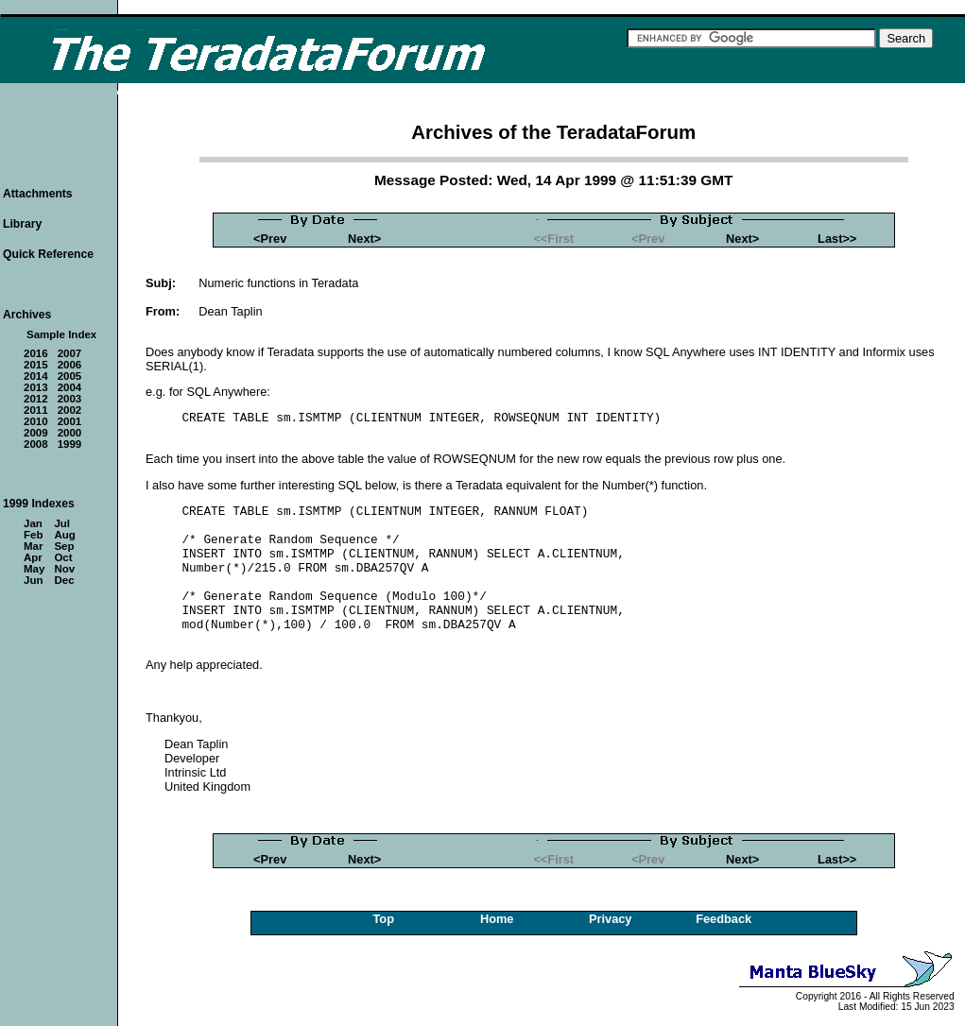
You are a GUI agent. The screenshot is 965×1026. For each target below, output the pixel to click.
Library (22, 224)
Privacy (610, 919)
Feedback (723, 919)
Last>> (837, 238)
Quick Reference (48, 254)
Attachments (38, 193)
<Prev (269, 238)
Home (497, 919)
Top (383, 919)
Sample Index (61, 334)
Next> (364, 238)
